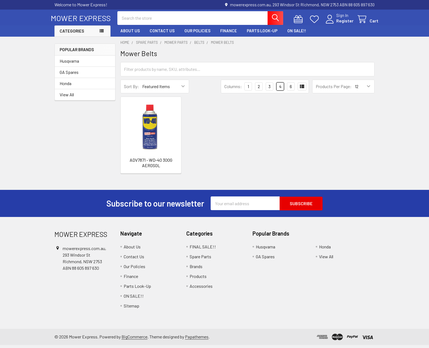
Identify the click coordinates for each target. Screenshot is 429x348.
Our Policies (197, 33)
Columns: (233, 89)
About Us (130, 33)
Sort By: (131, 89)
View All (67, 97)
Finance (228, 33)
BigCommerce (134, 339)
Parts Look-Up (262, 33)
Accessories (201, 288)
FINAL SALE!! (203, 249)
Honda (65, 86)
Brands (196, 269)
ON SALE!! (296, 33)
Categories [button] (72, 33)
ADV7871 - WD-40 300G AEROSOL (151, 165)
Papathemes (196, 339)
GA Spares (69, 75)
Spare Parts (200, 259)
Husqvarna (69, 63)
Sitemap (131, 308)
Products (198, 279)
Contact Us (162, 33)
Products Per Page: (334, 89)
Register (341, 22)
